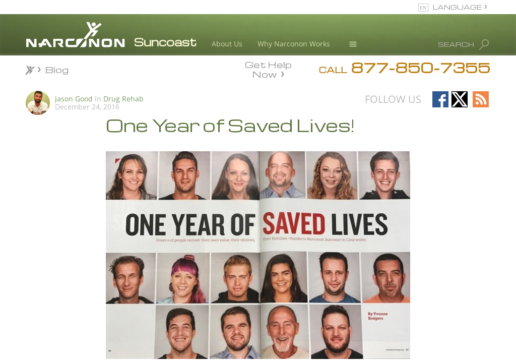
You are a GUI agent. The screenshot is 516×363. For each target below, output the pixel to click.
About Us (227, 43)
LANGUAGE (457, 7)
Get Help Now (268, 68)
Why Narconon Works (293, 43)
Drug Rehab (123, 98)
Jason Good (74, 98)
